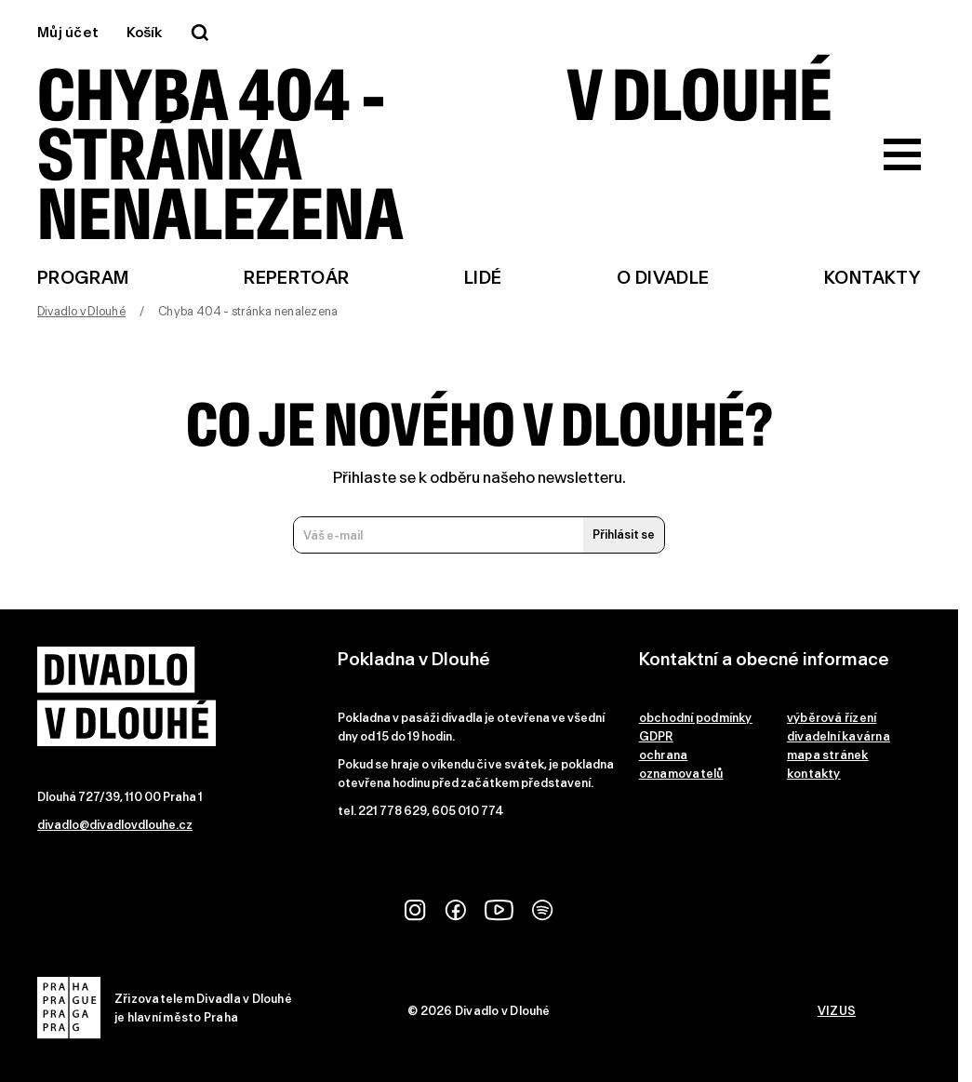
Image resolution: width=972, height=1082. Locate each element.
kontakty (814, 774)
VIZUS (837, 1011)
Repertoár (296, 277)
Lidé (482, 277)
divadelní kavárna (838, 736)
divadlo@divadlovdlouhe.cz (115, 825)
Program (83, 277)
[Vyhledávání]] (200, 32)
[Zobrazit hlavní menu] (902, 154)
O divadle (663, 277)
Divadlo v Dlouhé (81, 311)
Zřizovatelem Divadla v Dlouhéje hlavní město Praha (164, 1008)
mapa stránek (828, 755)
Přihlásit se (624, 534)
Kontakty (872, 277)
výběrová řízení (832, 718)
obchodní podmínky (695, 718)
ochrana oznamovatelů (681, 764)
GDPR (656, 736)
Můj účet (68, 32)
